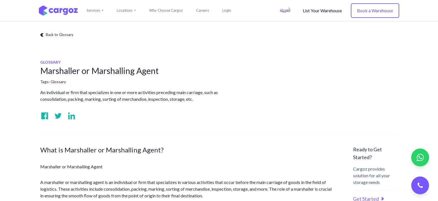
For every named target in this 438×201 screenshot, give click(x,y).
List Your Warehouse (322, 10)
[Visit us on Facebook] (44, 115)
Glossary (58, 81)
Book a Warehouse (375, 10)
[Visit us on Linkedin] (71, 115)
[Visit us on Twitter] (58, 115)
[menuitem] (166, 11)
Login (226, 10)
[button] (95, 11)
